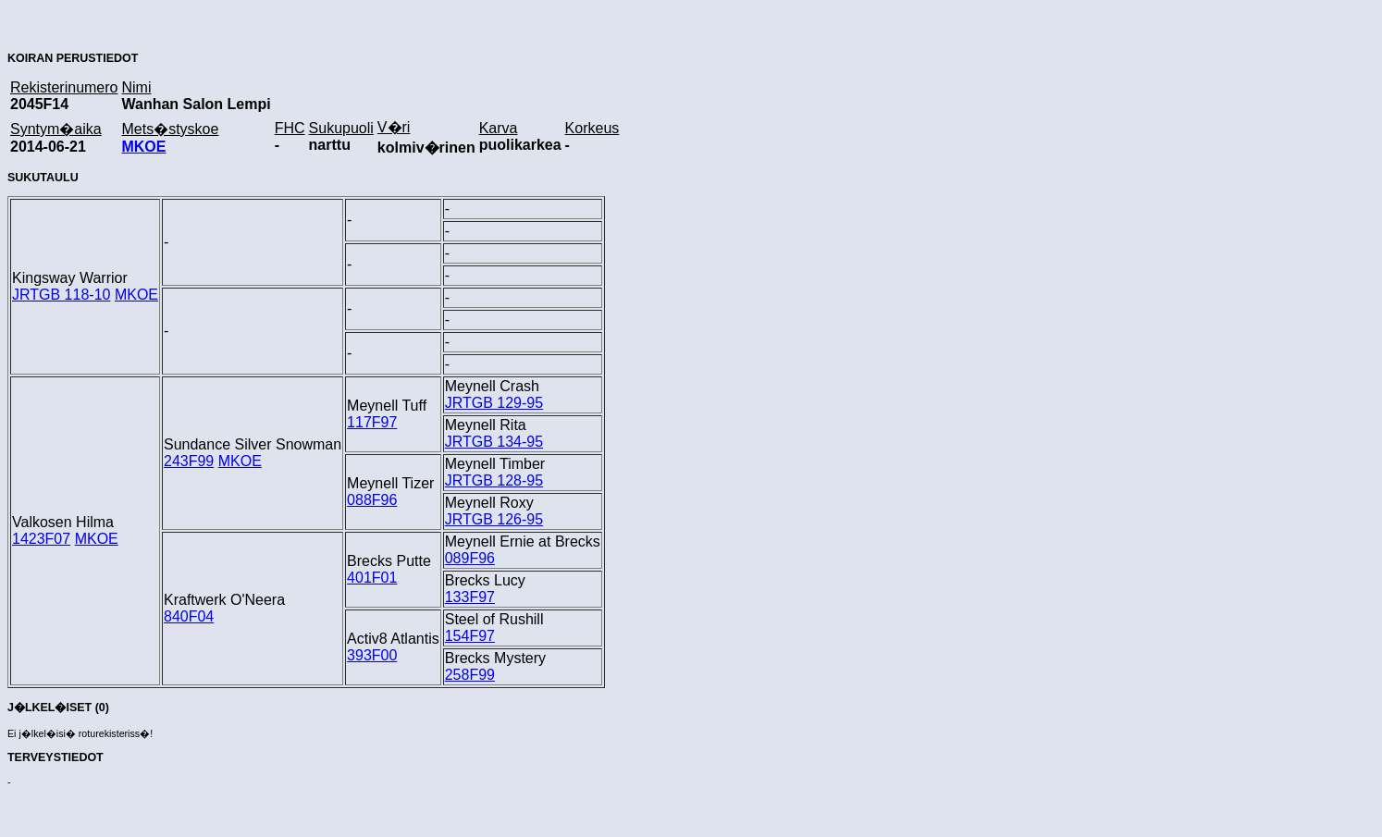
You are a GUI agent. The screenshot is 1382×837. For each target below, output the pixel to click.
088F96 (372, 500)
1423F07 (41, 539)
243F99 (189, 461)
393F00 (372, 655)
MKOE (143, 146)
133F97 (470, 597)
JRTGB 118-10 (61, 294)
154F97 (470, 636)
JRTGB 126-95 (494, 519)
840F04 (189, 616)
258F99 (470, 675)
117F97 (372, 422)
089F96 (470, 558)
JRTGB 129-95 (494, 403)
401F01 (372, 577)
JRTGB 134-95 (494, 441)
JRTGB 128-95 (494, 480)
